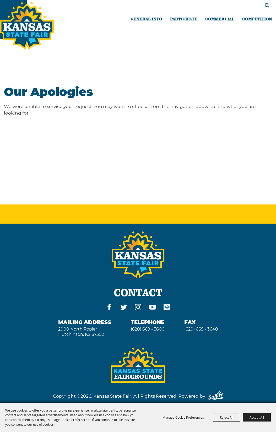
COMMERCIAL (219, 19)
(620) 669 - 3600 (148, 329)
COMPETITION (257, 19)
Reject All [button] (226, 417)
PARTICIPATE (183, 19)
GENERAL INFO (146, 19)
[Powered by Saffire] (215, 396)
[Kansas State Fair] (27, 26)
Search (267, 5)
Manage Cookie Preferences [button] (183, 417)
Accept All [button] (257, 417)
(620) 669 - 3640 (201, 329)
